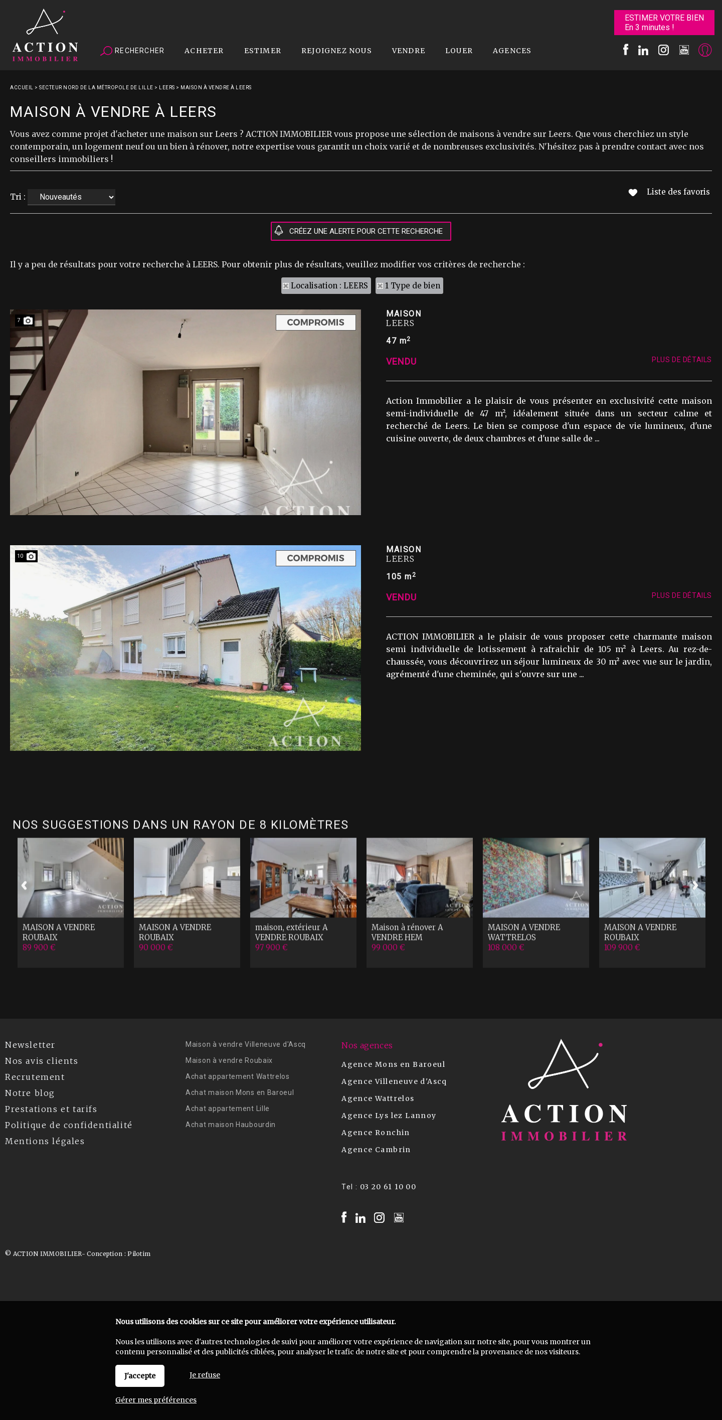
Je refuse (205, 1374)
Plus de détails (682, 481)
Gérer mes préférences (156, 1399)
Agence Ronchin (375, 1132)
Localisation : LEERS (329, 285)
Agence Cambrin (376, 1149)
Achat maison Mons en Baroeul (240, 1092)
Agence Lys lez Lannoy (388, 1115)
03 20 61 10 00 (388, 1186)
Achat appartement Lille (228, 1109)
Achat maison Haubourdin (231, 1125)
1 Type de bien (412, 285)
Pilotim (138, 1253)
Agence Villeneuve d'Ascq (394, 1081)
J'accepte (139, 1375)
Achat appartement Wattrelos (238, 1076)
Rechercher (132, 51)
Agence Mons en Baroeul (393, 1064)
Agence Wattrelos (377, 1098)
